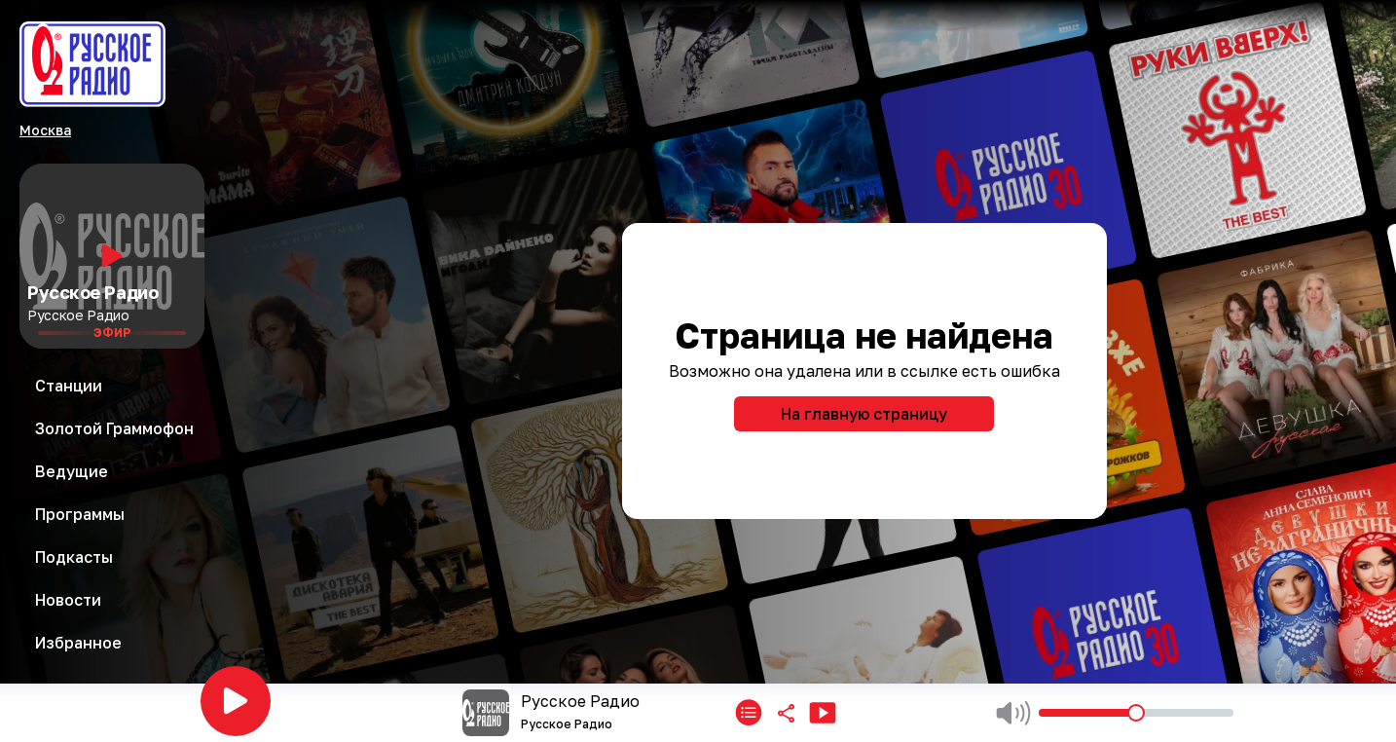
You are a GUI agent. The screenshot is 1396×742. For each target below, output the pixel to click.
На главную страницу (864, 414)
